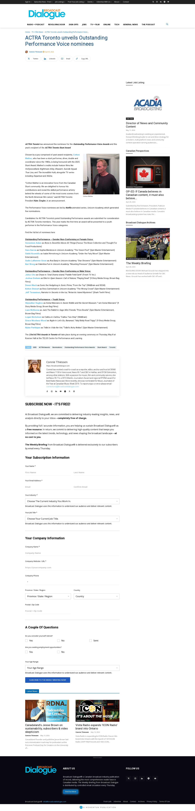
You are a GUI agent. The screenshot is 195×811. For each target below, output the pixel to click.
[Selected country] (27, 582)
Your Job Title (31, 512)
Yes (31, 640)
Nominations (57, 347)
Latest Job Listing (135, 82)
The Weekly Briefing (138, 263)
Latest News (30, 720)
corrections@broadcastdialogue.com (62, 386)
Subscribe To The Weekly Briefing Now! (47, 680)
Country (77, 590)
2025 (34, 347)
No (62, 640)
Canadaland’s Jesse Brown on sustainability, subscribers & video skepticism (46, 728)
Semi (95, 640)
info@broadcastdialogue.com (54, 801)
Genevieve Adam (33, 243)
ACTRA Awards (44, 347)
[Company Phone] (72, 582)
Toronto (112, 347)
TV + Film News (37, 32)
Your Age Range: (32, 661)
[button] (167, 24)
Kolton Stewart (32, 289)
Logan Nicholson (33, 317)
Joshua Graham (32, 278)
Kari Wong (30, 264)
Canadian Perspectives (137, 150)
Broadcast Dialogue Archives (140, 222)
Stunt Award (102, 347)
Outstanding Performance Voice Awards (80, 347)
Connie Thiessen (35, 52)
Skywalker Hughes (34, 303)
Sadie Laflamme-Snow (36, 260)
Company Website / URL (35, 561)
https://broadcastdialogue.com (58, 366)
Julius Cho (30, 274)
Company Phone (32, 575)
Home (27, 32)
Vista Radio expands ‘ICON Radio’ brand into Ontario (96, 726)
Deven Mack (31, 285)
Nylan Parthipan (32, 327)
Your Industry (31, 495)
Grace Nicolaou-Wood (35, 320)
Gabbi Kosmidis (32, 253)
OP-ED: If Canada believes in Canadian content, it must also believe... (145, 195)
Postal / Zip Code (32, 604)
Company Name (32, 546)
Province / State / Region (35, 590)
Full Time (130, 119)
